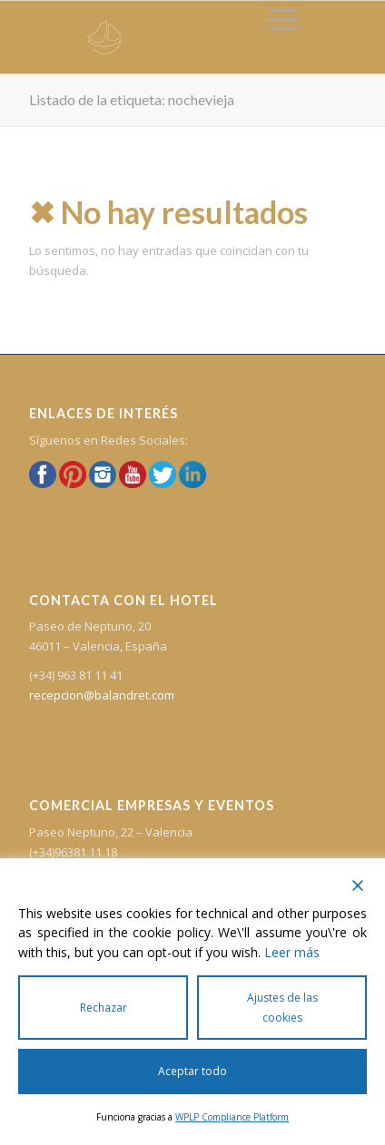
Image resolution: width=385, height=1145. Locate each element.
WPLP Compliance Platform (232, 1117)
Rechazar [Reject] (103, 1007)
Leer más (292, 952)
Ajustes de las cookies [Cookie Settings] (282, 1007)
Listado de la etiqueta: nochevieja (131, 99)
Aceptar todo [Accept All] (192, 1071)
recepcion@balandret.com (101, 695)
